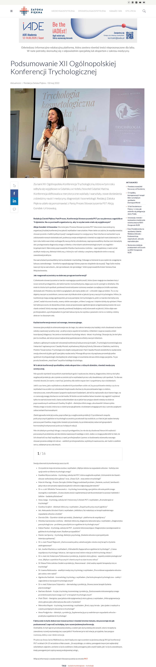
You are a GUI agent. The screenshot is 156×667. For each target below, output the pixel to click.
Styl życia (131, 11)
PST (86, 658)
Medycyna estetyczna (63, 11)
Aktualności (15, 83)
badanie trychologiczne (76, 666)
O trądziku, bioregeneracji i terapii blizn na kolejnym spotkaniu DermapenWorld (136, 198)
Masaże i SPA (115, 11)
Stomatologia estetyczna (92, 11)
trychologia (90, 666)
